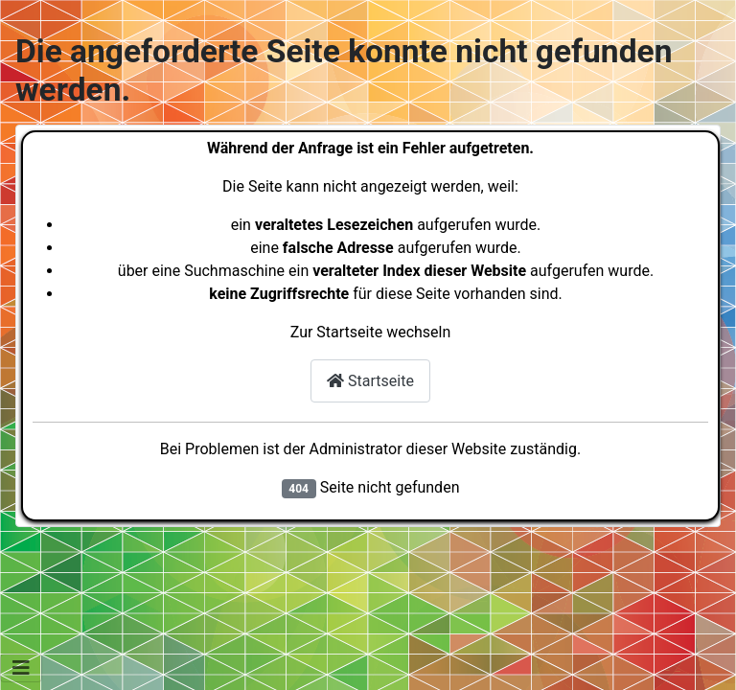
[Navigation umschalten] (21, 668)
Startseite (370, 381)
